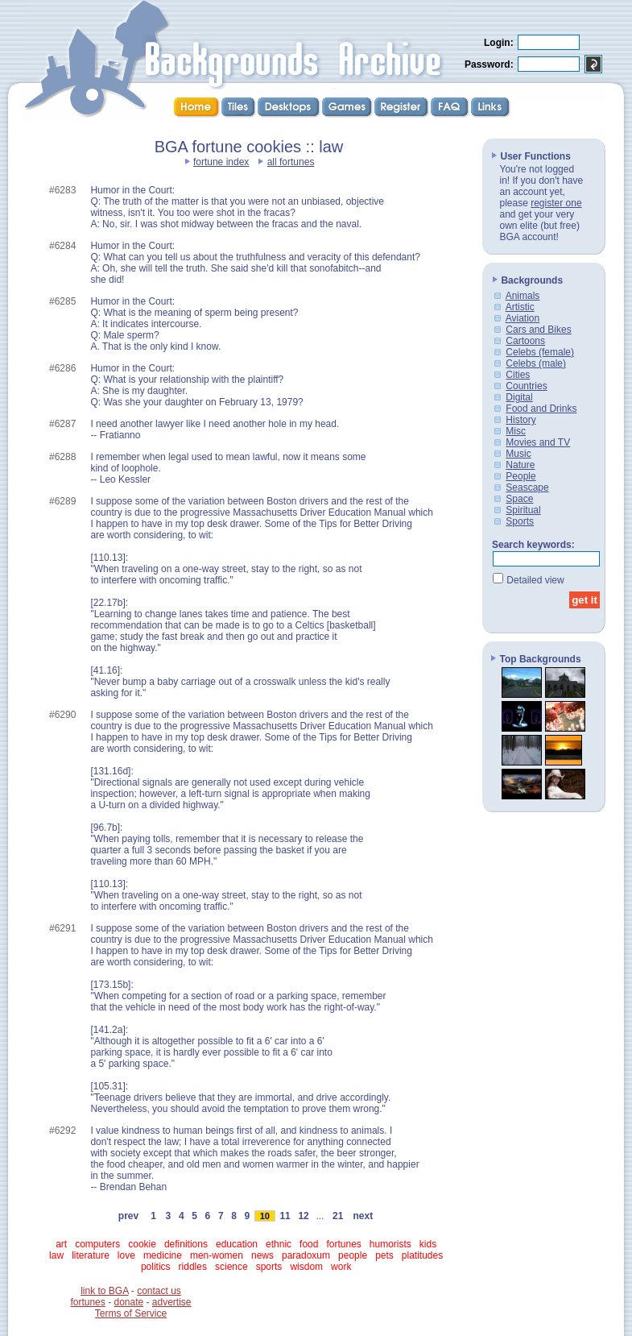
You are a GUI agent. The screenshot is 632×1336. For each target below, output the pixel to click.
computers (97, 1244)
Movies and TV (538, 442)
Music (518, 453)
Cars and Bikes (538, 329)
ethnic (278, 1244)
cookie (142, 1244)
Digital (519, 397)
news (262, 1255)
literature (90, 1255)
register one (556, 203)
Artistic (520, 307)
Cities (518, 374)
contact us (159, 1291)
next (363, 1216)
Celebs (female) (540, 352)
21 (338, 1216)
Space (519, 498)
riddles (193, 1266)
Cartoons (525, 340)
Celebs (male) (536, 363)
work (341, 1266)
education (237, 1244)
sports (269, 1266)
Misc (516, 431)
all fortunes (291, 162)
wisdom (306, 1266)
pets (384, 1255)
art (61, 1244)
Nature (520, 465)
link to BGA (104, 1291)
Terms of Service (131, 1313)
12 (303, 1216)
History (520, 419)
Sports (520, 521)
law (56, 1255)
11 (285, 1216)
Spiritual (523, 510)
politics (156, 1266)
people (352, 1255)
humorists (390, 1244)
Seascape (527, 487)
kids (427, 1244)
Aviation (522, 318)
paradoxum (306, 1255)
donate (128, 1302)
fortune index (221, 162)
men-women (216, 1255)
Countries (526, 386)
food (308, 1244)
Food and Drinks (541, 408)
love (126, 1255)
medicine (162, 1255)
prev (128, 1216)
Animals (523, 295)
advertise (172, 1302)
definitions (186, 1244)
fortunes (343, 1244)
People (520, 476)
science (231, 1266)
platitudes (422, 1255)
